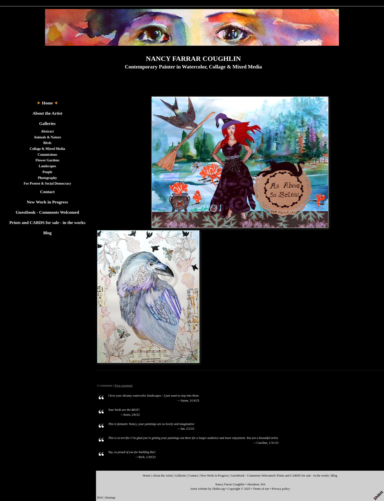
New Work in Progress (47, 202)
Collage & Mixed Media (47, 149)
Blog (47, 232)
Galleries (47, 123)
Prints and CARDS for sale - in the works (47, 222)
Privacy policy (281, 488)
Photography (47, 178)
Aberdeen (253, 484)
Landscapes (47, 166)
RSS (100, 497)
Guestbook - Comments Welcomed (47, 212)
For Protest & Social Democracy (47, 183)
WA (263, 484)
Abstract (47, 131)
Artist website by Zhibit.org (207, 488)
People (47, 172)
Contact (47, 191)
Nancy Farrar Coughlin (229, 484)
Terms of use (261, 488)
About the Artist (47, 113)
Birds (47, 143)
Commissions (47, 154)
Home (47, 102)
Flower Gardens (47, 160)
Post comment (123, 385)
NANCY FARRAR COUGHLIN (193, 58)
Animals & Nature (47, 137)
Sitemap (110, 497)
